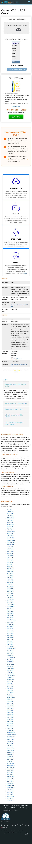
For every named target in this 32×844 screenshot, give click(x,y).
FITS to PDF (10, 595)
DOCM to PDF (10, 750)
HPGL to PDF (10, 599)
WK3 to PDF (10, 582)
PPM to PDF (10, 562)
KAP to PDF (10, 586)
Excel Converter (24, 807)
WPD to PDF (10, 754)
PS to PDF (9, 564)
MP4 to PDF (10, 530)
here (25, 273)
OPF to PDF (10, 798)
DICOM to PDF (11, 531)
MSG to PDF (10, 611)
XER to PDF (10, 626)
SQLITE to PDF (11, 736)
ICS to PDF (10, 696)
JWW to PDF (10, 661)
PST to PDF (10, 513)
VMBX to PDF (10, 796)
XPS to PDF (10, 602)
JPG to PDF (10, 551)
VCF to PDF (10, 608)
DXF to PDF (10, 575)
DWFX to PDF (10, 668)
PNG (14, 59)
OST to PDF (10, 515)
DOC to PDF (10, 741)
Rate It (16, 371)
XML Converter (6, 810)
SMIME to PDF (11, 787)
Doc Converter (6, 807)
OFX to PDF (10, 692)
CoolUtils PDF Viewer (16, 359)
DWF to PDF (10, 535)
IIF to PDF (9, 694)
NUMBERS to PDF (12, 734)
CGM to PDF (10, 590)
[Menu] (29, 2)
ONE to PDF (10, 738)
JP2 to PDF (10, 566)
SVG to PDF (10, 591)
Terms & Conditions (19, 831)
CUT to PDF (10, 663)
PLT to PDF (10, 672)
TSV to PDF (10, 593)
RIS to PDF (10, 622)
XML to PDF (10, 520)
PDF (14, 61)
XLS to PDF (10, 522)
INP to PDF (10, 760)
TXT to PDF (10, 546)
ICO (14, 56)
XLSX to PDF (10, 524)
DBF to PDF (10, 601)
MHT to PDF (10, 615)
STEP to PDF (10, 679)
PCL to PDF (10, 557)
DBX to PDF (10, 792)
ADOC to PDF (10, 539)
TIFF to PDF (10, 555)
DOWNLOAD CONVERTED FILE (16, 69)
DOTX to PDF (10, 749)
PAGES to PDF (11, 732)
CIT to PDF (10, 570)
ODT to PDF (10, 577)
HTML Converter (15, 807)
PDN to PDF (10, 619)
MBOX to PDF (10, 517)
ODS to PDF (10, 701)
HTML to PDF (10, 537)
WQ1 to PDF (10, 573)
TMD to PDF (10, 758)
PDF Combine (14, 810)
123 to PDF (10, 584)
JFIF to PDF (10, 617)
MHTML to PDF (11, 542)
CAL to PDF (10, 559)
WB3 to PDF (10, 526)
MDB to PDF (10, 728)
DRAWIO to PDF (11, 621)
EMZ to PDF (10, 568)
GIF (14, 53)
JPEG (15, 45)
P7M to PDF (10, 613)
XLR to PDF (10, 581)
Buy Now (16, 117)
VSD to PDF (10, 561)
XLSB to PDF (10, 714)
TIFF (14, 51)
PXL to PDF (10, 579)
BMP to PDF (10, 553)
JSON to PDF (10, 544)
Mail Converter (24, 805)
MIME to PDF (10, 785)
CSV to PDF (10, 597)
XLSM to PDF (10, 519)
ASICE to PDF (10, 800)
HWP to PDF (10, 752)
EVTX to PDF (10, 624)
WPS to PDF (10, 756)
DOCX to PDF (10, 604)
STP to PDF (10, 681)
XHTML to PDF (11, 540)
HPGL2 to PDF (11, 606)
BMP (14, 48)
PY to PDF (9, 761)
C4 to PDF (9, 510)
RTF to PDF (10, 743)
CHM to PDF (10, 511)
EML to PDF (10, 610)
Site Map (3, 831)
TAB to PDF (10, 712)
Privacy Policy (9, 831)
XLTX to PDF (10, 588)
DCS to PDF (10, 528)
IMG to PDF (10, 533)
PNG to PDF (10, 550)
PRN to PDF (10, 548)
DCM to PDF (10, 571)
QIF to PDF (10, 690)
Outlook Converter (15, 805)
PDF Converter (6, 805)
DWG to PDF (10, 664)
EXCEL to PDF (11, 697)
